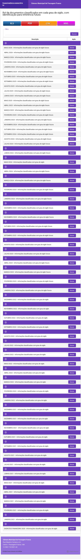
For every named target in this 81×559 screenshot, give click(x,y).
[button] (74, 34)
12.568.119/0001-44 (10, 547)
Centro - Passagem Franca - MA (14, 544)
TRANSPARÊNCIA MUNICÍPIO (12, 3)
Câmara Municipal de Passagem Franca (46, 3)
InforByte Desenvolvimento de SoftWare (12, 551)
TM (3, 5)
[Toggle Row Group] (6, 43)
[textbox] (37, 34)
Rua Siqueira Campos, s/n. (12, 542)
